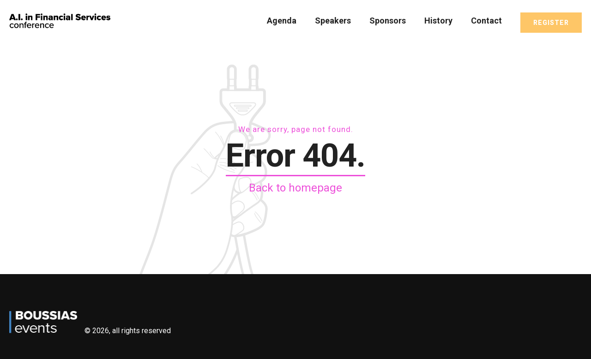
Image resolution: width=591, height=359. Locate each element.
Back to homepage (295, 187)
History (438, 20)
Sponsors (387, 20)
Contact (486, 20)
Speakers (333, 20)
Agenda (281, 20)
